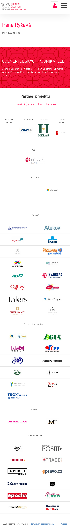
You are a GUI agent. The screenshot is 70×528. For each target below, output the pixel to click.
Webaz (64, 523)
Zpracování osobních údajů (42, 523)
